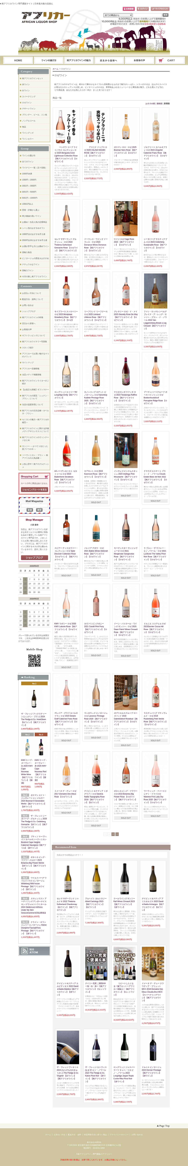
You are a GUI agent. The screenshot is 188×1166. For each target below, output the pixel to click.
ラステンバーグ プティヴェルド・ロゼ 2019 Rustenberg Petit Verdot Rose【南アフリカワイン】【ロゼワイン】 (155, 719)
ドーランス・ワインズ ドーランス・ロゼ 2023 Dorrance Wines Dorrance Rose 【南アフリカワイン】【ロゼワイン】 (96, 245)
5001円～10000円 (29, 198)
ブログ (109, 60)
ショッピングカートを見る (34, 489)
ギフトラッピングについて (33, 335)
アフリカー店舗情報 (30, 369)
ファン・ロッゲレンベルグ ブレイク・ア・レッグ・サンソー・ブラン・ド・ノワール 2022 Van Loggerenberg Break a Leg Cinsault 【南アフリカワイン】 (155, 320)
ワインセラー (28, 139)
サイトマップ (28, 362)
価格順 (159, 103)
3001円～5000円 (29, 192)
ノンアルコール (28, 121)
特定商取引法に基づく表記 (95, 1135)
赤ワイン (26, 84)
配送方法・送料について (32, 299)
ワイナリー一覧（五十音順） (34, 168)
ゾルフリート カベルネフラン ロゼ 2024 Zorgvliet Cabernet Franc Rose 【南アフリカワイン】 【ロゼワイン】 (155, 153)
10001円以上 (27, 204)
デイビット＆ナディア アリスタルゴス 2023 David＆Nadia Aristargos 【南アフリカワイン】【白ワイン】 (153, 904)
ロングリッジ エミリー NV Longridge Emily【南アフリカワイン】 (66, 395)
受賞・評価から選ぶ (30, 210)
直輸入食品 (27, 252)
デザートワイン (28, 109)
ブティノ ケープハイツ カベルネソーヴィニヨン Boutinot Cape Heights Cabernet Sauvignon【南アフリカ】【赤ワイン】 (33, 842)
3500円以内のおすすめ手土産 (34, 240)
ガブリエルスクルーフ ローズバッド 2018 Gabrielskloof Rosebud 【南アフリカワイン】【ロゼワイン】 (126, 719)
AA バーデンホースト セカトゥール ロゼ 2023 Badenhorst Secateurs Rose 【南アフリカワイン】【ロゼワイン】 (65, 477)
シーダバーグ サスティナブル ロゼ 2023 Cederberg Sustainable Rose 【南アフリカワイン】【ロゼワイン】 (155, 245)
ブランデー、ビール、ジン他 (34, 115)
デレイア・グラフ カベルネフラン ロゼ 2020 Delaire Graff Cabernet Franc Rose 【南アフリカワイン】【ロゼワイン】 (66, 719)
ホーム (18, 60)
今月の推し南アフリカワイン (34, 276)
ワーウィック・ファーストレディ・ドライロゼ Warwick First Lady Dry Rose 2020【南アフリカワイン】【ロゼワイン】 (155, 797)
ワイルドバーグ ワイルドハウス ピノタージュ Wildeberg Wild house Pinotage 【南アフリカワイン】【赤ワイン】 (33, 883)
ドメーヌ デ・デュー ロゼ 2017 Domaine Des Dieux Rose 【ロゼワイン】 (65, 794)
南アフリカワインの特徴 (32, 317)
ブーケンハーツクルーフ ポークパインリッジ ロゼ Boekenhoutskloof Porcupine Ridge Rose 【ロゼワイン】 (155, 398)
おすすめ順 (150, 103)
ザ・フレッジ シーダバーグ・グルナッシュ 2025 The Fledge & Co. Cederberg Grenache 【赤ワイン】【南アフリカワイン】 (34, 821)
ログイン (143, 9)
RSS (31, 949)
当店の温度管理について (32, 404)
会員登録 (129, 9)
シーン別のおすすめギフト (33, 228)
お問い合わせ (140, 60)
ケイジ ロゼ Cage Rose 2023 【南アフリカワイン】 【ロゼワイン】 (124, 242)
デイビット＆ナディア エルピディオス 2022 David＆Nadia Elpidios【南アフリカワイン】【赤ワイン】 (68, 989)
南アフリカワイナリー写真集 (34, 341)
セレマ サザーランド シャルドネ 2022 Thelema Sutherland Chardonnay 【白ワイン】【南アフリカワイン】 (68, 904)
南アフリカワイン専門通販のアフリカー (95, 1154)
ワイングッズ (28, 133)
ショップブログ (28, 311)
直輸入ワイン (28, 270)
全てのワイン (28, 162)
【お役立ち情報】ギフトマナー (35, 390)
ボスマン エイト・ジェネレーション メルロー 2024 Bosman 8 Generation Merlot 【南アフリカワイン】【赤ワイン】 (33, 801)
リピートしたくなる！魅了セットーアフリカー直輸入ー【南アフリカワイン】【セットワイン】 (124, 989)
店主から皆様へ (28, 323)
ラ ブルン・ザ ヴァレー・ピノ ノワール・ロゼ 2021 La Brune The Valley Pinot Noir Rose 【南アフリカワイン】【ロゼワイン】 (155, 554)
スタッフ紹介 (28, 348)
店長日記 (34, 557)
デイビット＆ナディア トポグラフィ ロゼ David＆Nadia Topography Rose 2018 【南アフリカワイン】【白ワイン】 (96, 797)
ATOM (33, 952)
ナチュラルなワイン (30, 264)
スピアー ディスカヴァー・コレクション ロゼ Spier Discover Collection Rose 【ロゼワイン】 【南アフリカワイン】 (66, 554)
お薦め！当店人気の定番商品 (34, 222)
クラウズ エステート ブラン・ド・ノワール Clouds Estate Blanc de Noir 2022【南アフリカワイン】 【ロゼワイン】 (155, 477)
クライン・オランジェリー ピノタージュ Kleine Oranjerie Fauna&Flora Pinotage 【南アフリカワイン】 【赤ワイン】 (34, 928)
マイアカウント (160, 9)
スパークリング (28, 96)
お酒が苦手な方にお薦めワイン (35, 246)
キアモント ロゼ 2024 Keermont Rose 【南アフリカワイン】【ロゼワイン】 (96, 474)
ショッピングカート (170, 60)
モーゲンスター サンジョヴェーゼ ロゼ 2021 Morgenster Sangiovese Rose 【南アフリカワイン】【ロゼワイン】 (125, 554)
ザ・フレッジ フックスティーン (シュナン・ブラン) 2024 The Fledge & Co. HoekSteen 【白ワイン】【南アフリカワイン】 (33, 719)
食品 (24, 127)
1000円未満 (27, 174)
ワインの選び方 (49, 60)
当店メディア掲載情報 (31, 375)
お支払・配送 (79, 60)
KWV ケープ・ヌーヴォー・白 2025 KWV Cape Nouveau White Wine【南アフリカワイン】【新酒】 (27, 771)
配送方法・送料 (74, 1135)
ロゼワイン (27, 103)
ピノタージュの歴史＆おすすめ (35, 258)
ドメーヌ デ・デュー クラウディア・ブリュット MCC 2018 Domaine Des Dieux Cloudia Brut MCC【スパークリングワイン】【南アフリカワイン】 (153, 992)
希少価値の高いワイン (31, 216)
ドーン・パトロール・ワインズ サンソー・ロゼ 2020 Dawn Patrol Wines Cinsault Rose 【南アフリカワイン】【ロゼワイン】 (126, 629)
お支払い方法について (31, 293)
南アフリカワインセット (32, 78)
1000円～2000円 (29, 180)
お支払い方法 (59, 1135)
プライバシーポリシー (119, 1135)
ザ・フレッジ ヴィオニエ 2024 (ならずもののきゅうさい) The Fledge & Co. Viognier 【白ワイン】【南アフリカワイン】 (68, 1073)
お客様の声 (27, 329)
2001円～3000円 (29, 186)
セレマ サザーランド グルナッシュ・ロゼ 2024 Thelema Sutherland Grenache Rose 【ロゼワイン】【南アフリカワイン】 (66, 245)
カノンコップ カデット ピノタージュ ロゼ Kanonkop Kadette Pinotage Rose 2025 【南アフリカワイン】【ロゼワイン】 (95, 398)
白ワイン (26, 90)
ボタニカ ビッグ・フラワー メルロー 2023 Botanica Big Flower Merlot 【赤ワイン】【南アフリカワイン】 (33, 863)
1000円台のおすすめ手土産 (34, 234)
